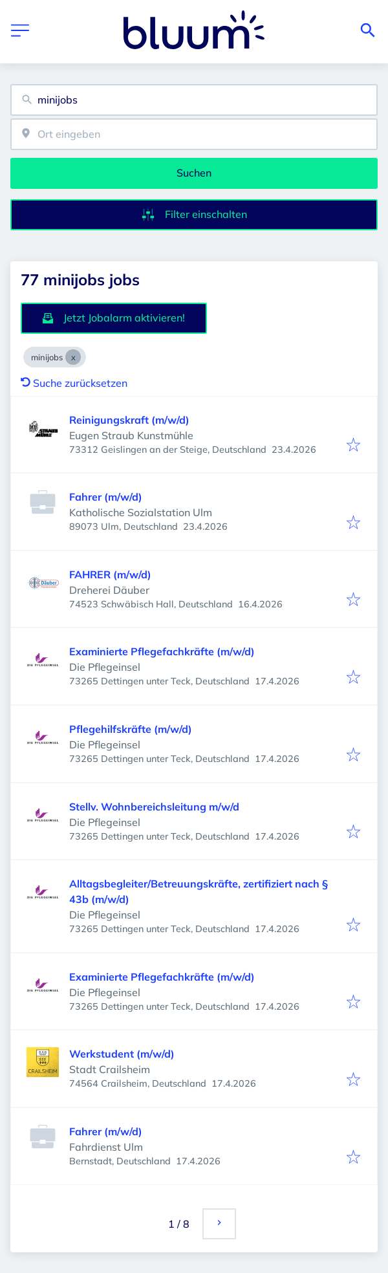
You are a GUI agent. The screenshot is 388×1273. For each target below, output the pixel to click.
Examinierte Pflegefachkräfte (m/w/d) (162, 651)
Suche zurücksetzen (74, 382)
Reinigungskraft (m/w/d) (129, 419)
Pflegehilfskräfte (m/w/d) (130, 729)
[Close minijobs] (73, 357)
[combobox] (194, 100)
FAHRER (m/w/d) (110, 574)
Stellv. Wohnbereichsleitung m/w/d (154, 806)
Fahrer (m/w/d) (105, 496)
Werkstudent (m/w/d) (122, 1053)
